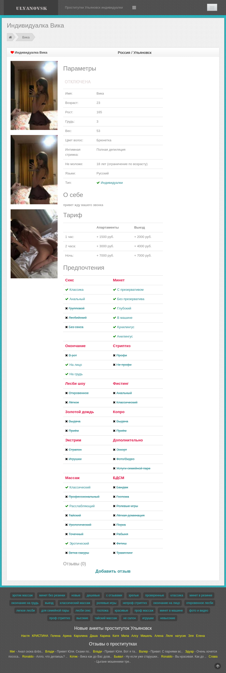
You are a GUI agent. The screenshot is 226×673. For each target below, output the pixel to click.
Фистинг (121, 383)
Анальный (77, 299)
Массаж (72, 478)
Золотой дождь (79, 412)
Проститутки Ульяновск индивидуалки (94, 7)
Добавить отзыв (113, 571)
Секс (69, 280)
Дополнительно (128, 440)
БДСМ (118, 478)
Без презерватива (130, 299)
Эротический (79, 543)
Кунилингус (125, 327)
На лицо (75, 365)
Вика (26, 37)
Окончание (75, 346)
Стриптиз (122, 346)
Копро (118, 412)
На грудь (76, 374)
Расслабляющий (82, 506)
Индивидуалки (112, 183)
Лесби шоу (75, 383)
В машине (125, 318)
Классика (76, 289)
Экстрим (73, 440)
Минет (118, 280)
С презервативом (130, 289)
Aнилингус (125, 336)
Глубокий (124, 308)
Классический (79, 487)
